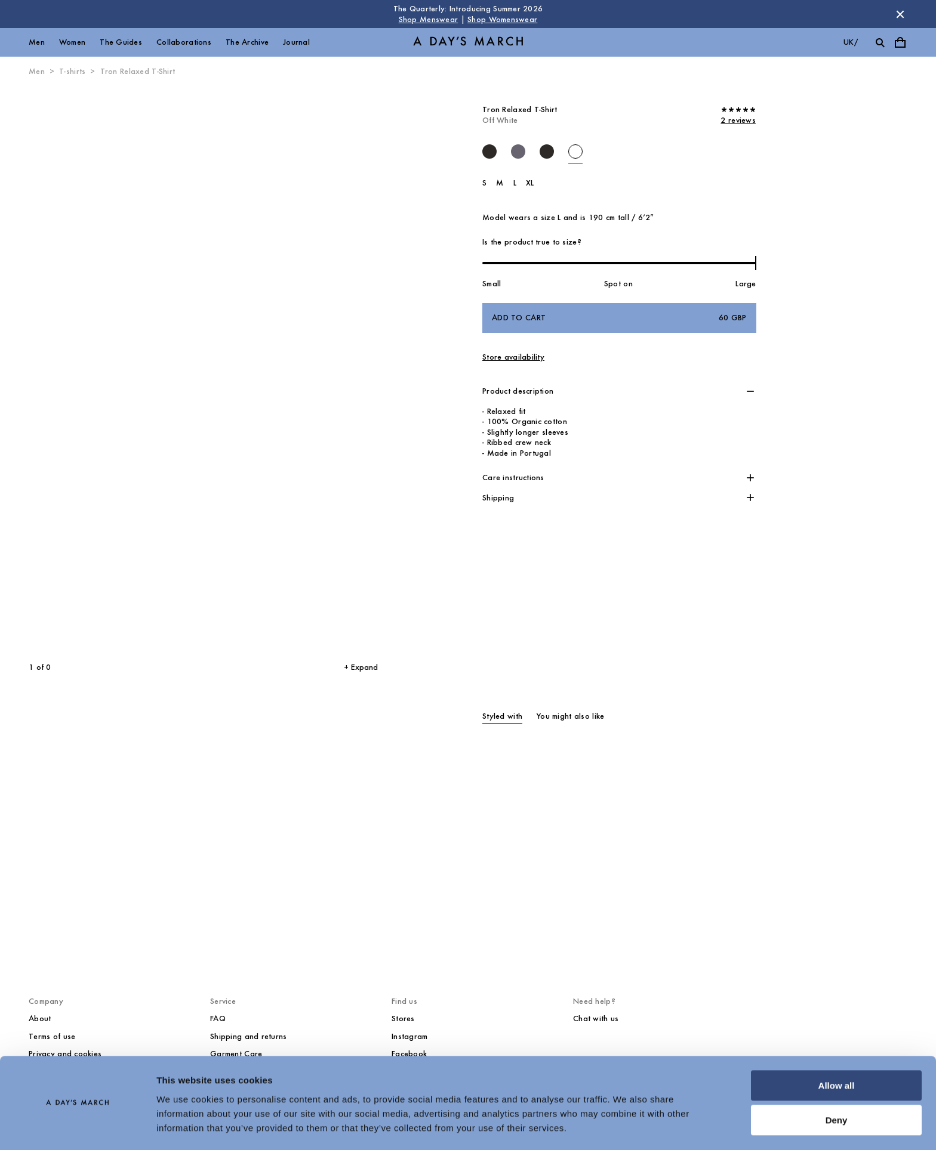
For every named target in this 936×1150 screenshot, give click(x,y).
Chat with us (595, 1018)
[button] (619, 391)
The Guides (121, 42)
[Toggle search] (880, 42)
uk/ (850, 42)
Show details (184, 1126)
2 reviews (738, 120)
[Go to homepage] (468, 42)
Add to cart (619, 318)
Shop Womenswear (502, 19)
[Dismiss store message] (900, 14)
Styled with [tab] (502, 716)
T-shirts (72, 71)
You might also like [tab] (570, 716)
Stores (403, 1018)
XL (530, 183)
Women (72, 42)
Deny (837, 1086)
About (40, 1018)
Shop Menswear (428, 19)
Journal (296, 42)
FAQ (218, 1018)
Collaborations (183, 42)
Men (37, 42)
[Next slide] (283, 369)
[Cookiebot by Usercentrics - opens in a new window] (77, 1127)
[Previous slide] (94, 369)
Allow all (836, 1051)
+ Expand (361, 667)
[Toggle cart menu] (900, 42)
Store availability (513, 357)
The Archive (247, 42)
